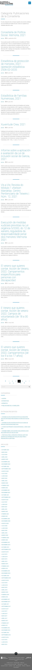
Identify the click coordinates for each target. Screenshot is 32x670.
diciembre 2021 (6, 490)
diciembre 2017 (6, 599)
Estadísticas (5, 401)
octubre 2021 (5, 495)
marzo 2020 (5, 535)
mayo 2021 (4, 506)
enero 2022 (5, 487)
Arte (14, 665)
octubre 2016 (5, 632)
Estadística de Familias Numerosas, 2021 (14, 97)
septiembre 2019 (6, 549)
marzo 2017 (5, 620)
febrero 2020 (5, 537)
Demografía (18, 665)
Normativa (5, 403)
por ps (2, 38)
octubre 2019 (5, 547)
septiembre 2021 (6, 497)
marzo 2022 (5, 483)
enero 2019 (5, 568)
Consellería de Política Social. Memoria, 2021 (13, 34)
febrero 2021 (5, 514)
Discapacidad (16, 662)
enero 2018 (5, 597)
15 (20, 383)
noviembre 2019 (6, 544)
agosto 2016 (5, 637)
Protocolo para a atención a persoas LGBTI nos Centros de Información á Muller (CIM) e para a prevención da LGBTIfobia (14, 436)
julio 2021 (4, 502)
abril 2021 (4, 509)
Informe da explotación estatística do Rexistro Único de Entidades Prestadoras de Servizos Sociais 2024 (15, 418)
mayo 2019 (4, 559)
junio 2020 (4, 528)
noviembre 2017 (6, 601)
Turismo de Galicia (28, 658)
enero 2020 (5, 540)
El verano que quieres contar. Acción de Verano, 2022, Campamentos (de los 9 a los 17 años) (15, 351)
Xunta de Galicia (4, 658)
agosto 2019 (5, 552)
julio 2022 (4, 473)
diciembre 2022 (6, 461)
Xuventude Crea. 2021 (13, 124)
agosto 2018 (5, 580)
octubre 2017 (5, 604)
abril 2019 (4, 561)
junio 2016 (4, 642)
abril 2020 (4, 533)
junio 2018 (4, 585)
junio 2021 (4, 504)
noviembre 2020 (6, 521)
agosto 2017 (5, 608)
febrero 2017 (5, 623)
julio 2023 (4, 454)
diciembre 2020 (6, 518)
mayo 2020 (4, 530)
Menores (22, 662)
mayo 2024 (4, 452)
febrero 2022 (5, 485)
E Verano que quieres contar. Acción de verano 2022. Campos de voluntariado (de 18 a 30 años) (14, 313)
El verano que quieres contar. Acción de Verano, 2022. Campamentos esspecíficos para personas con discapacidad (15, 273)
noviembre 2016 (6, 630)
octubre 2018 (5, 575)
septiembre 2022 (6, 468)
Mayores (28, 665)
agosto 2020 (5, 523)
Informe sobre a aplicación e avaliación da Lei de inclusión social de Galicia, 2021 (15, 155)
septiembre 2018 (6, 578)
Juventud (10, 665)
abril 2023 (4, 457)
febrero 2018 (5, 594)
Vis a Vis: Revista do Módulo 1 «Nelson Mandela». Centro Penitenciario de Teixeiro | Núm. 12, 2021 (15, 190)
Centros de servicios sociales (10, 664)
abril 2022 (4, 480)
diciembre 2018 (6, 570)
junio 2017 (4, 613)
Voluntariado (16, 667)
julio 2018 (4, 582)
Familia (25, 664)
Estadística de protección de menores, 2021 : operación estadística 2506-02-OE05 (15, 65)
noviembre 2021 (6, 492)
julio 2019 (4, 554)
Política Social (10, 662)
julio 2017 (4, 611)
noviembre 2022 (6, 464)
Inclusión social (4, 665)
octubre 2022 (5, 466)
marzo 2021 (5, 511)
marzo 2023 (5, 459)
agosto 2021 (5, 499)
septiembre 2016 (6, 635)
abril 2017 (4, 618)
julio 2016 (4, 639)
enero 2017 (5, 625)
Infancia (23, 665)
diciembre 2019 (6, 542)
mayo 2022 (4, 478)
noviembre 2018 (6, 573)
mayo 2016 (4, 644)
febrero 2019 (5, 566)
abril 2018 (4, 589)
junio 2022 (4, 476)
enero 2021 (5, 516)
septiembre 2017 (6, 606)
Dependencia (20, 664)
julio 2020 (4, 525)
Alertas (4, 398)
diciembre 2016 (6, 627)
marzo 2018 (5, 592)
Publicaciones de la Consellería (10, 405)
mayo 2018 (4, 587)
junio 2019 (4, 556)
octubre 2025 (5, 449)
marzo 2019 (5, 563)
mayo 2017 (4, 616)
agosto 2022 (5, 471)
